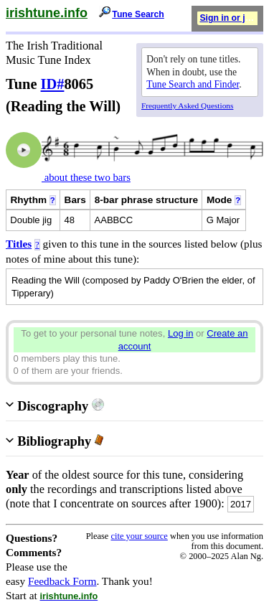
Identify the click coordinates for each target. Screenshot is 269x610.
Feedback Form (62, 581)
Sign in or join (228, 18)
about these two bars (86, 177)
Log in (181, 333)
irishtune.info (47, 13)
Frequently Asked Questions (187, 105)
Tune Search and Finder (192, 84)
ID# (53, 84)
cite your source (138, 536)
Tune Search (138, 14)
